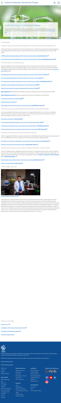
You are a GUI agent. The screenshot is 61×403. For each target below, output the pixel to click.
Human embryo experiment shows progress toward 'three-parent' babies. (24, 125)
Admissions (33, 379)
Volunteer (3, 397)
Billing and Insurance (20, 370)
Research (18, 383)
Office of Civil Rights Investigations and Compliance (5, 391)
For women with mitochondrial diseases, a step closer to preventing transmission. (21, 122)
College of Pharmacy (35, 377)
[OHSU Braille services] (47, 372)
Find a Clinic (18, 374)
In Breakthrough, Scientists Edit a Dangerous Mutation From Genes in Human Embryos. (24, 74)
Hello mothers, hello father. (11, 119)
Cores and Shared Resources (22, 390)
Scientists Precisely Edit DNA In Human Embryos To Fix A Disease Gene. (19, 84)
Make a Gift (3, 383)
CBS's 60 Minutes (5, 91)
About (17, 385)
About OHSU (4, 377)
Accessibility (4, 384)
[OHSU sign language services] (51, 372)
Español (2, 371)
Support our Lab (5, 324)
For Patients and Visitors (21, 375)
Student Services (34, 381)
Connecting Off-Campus (36, 390)
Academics (33, 368)
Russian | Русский (5, 373)
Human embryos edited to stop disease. (11, 98)
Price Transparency (20, 379)
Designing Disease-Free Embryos (9, 196)
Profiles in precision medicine (8, 102)
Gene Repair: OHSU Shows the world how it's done (13, 327)
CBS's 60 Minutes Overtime (8, 95)
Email (32, 388)
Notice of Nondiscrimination (7, 364)
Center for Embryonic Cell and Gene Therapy (21, 2)
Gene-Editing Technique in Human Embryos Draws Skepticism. (22, 105)
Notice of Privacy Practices (7, 361)
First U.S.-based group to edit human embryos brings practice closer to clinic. (21, 78)
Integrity (3, 386)
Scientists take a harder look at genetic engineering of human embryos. (19, 88)
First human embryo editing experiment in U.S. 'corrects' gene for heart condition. (26, 81)
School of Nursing (34, 372)
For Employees (34, 384)
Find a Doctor (19, 372)
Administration (19, 387)
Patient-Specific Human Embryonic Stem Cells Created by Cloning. (22, 159)
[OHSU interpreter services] (55, 372)
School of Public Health (36, 375)
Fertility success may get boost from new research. (19, 144)
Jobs (2, 381)
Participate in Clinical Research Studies (10, 331)
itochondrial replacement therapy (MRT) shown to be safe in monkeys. (25, 55)
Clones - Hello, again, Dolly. (11, 163)
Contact (3, 370)
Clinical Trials (18, 377)
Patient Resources (20, 368)
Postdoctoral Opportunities (7, 334)
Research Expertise (20, 395)
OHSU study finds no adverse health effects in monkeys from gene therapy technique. (28, 59)
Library (17, 392)
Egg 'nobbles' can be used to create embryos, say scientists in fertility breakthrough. (25, 141)
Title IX (2, 395)
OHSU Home (4, 368)
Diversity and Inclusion (6, 388)
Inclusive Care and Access (51, 368)
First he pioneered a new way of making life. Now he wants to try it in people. (23, 129)
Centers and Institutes (21, 388)
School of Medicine (35, 370)
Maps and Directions (5, 379)
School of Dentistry (35, 374)
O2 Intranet (33, 387)
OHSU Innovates (19, 394)
